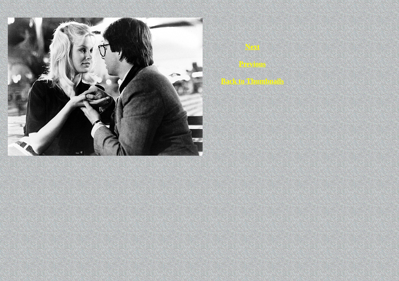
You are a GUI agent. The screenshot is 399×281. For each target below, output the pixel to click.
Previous (252, 64)
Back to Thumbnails (252, 81)
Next (252, 47)
